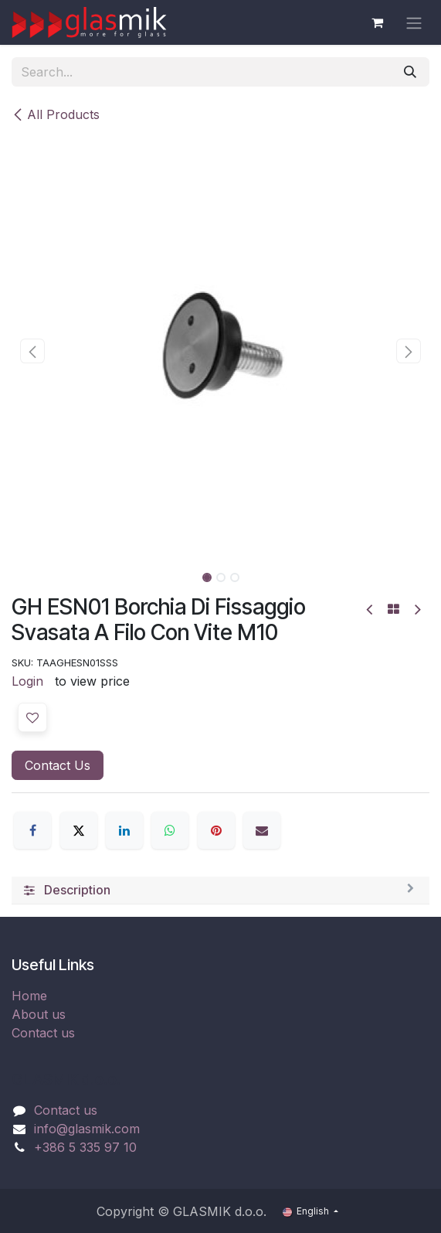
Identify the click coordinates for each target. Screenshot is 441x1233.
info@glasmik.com (87, 1128)
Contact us (43, 1033)
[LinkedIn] (124, 830)
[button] (32, 351)
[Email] (261, 830)
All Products (56, 114)
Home (29, 995)
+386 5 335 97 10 (85, 1147)
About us (39, 1014)
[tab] (220, 890)
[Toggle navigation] (414, 22)
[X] (78, 830)
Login (27, 681)
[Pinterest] (216, 830)
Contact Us (57, 765)
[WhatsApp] (169, 830)
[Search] (410, 72)
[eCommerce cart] (376, 22)
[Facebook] (32, 830)
